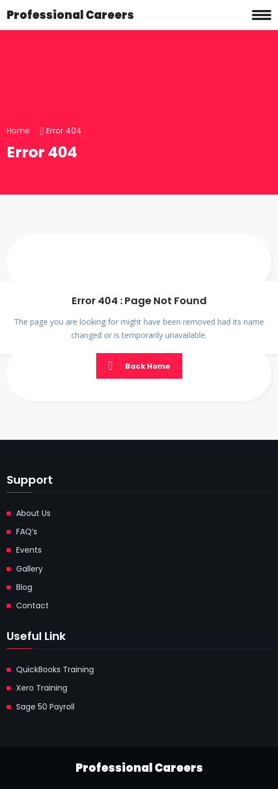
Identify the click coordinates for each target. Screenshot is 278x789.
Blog (24, 587)
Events (29, 549)
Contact (32, 605)
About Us (33, 513)
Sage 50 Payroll (45, 706)
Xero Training (41, 687)
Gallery (29, 568)
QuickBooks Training (55, 669)
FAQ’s (26, 531)
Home (18, 130)
